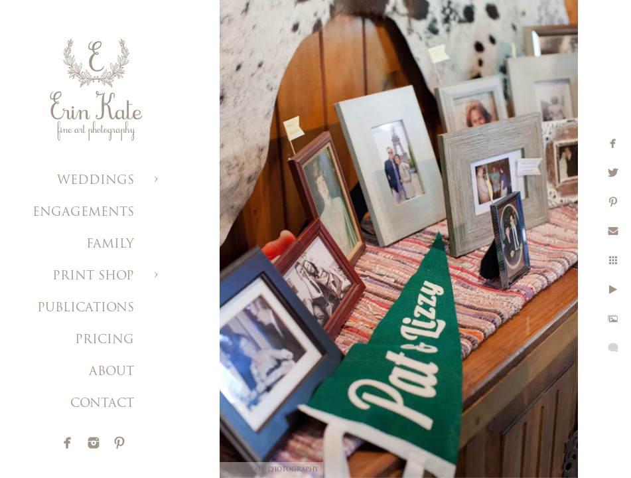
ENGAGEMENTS (83, 212)
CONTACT (102, 404)
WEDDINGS (95, 181)
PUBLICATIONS (85, 308)
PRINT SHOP (93, 276)
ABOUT (111, 372)
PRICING (104, 340)
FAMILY (110, 244)
